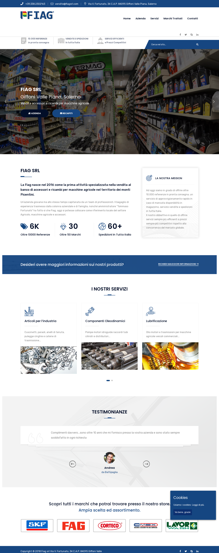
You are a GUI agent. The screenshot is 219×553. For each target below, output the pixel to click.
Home (127, 18)
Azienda (141, 18)
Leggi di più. (198, 504)
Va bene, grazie (183, 512)
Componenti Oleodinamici (105, 321)
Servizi (154, 18)
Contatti (192, 18)
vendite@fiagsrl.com (64, 3)
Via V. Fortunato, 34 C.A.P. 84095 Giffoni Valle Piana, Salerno (120, 3)
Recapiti (66, 113)
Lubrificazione (156, 321)
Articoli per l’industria (40, 321)
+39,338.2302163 (33, 3)
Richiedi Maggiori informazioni (178, 264)
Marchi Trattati (172, 18)
